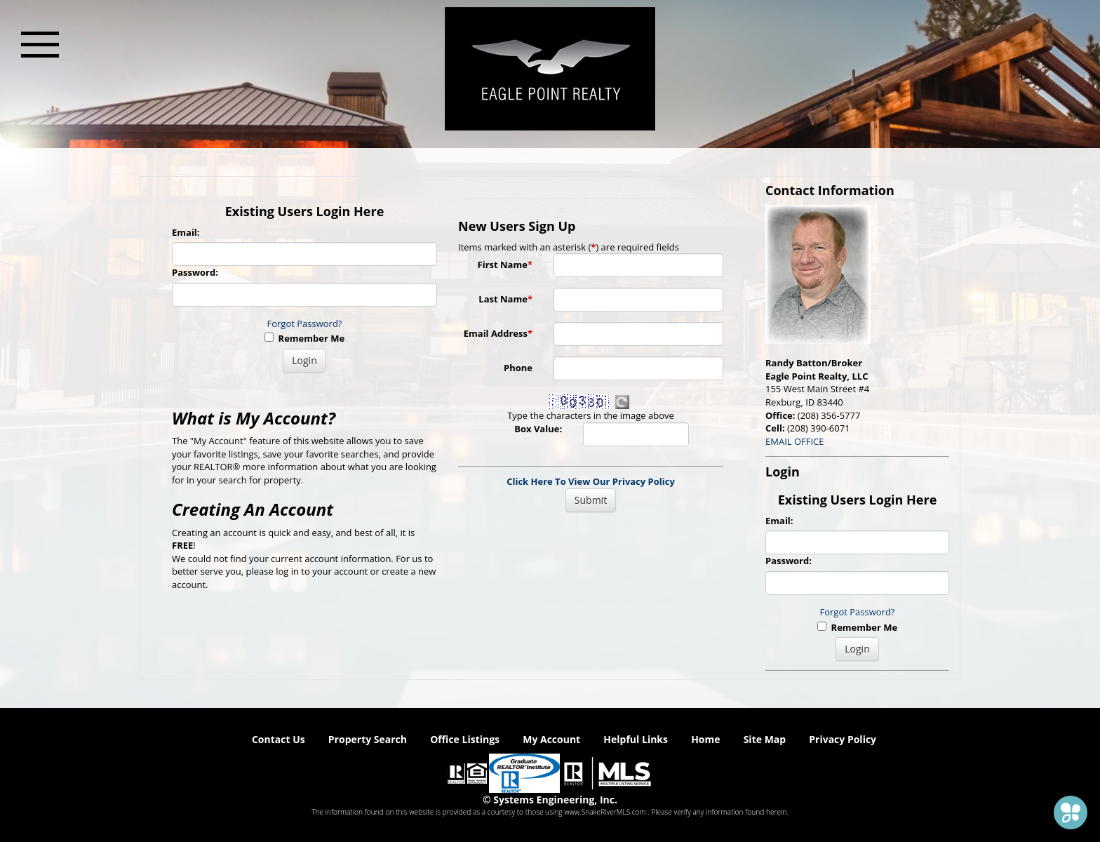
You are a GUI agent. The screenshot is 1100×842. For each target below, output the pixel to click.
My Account (551, 739)
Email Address (498, 333)
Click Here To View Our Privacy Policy (591, 481)
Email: (186, 232)
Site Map (765, 739)
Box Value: (538, 428)
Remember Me (304, 338)
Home (705, 739)
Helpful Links (635, 739)
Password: (195, 272)
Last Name (505, 299)
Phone (518, 367)
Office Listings (464, 739)
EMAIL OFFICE (794, 441)
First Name (505, 264)
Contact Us (278, 739)
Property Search (367, 739)
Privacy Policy (842, 739)
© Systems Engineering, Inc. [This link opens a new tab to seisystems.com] (550, 799)
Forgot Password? (304, 323)
